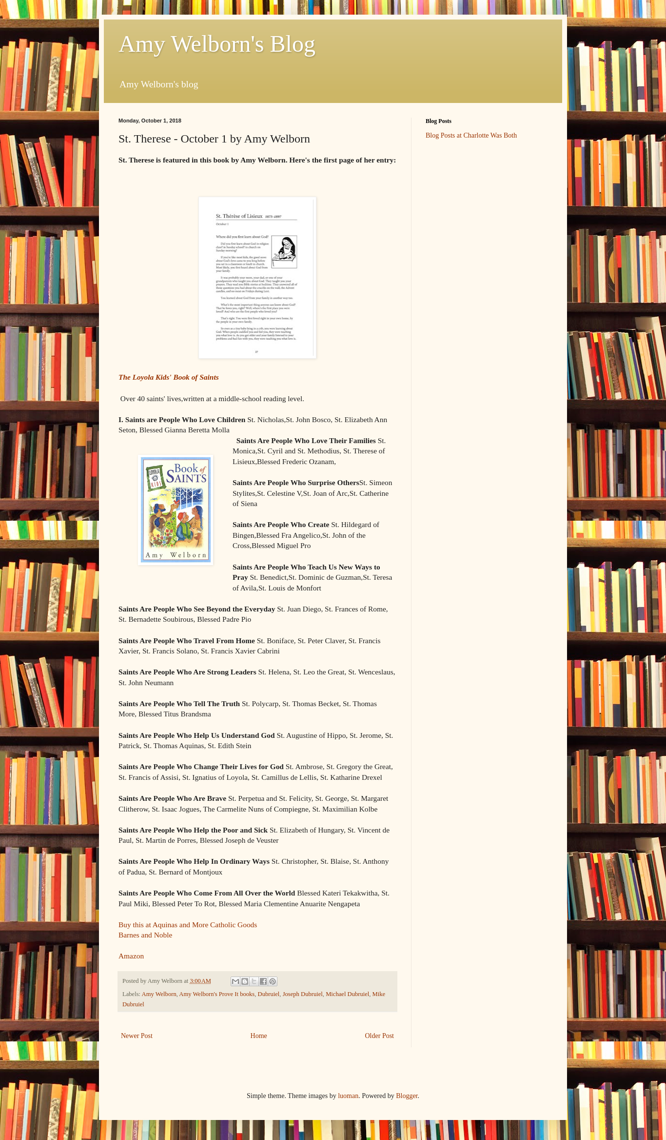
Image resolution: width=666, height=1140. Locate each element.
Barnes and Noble (145, 935)
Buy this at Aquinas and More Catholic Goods (187, 924)
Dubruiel (269, 994)
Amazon (131, 956)
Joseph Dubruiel (303, 994)
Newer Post (137, 1035)
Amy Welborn (159, 994)
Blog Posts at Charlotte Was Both (471, 135)
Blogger (406, 1095)
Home (259, 1035)
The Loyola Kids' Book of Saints (168, 377)
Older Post (379, 1035)
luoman (348, 1095)
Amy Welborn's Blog (216, 44)
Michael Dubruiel (347, 994)
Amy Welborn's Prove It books (217, 994)
